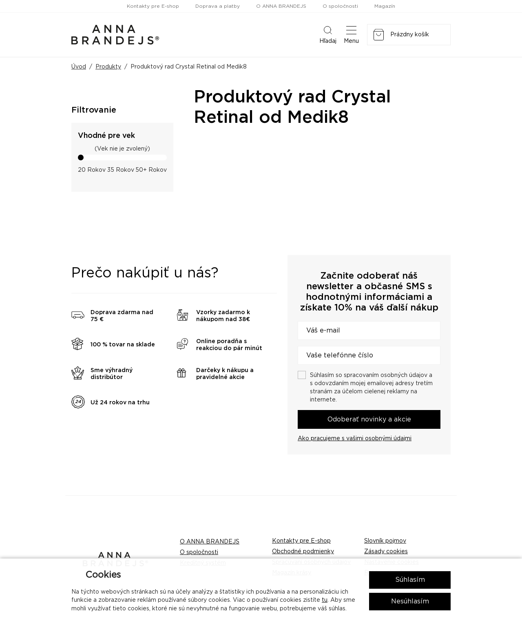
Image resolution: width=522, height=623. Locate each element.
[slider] (81, 157)
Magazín (384, 6)
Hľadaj (327, 34)
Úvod (78, 67)
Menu (351, 34)
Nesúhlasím (410, 601)
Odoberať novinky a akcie (369, 419)
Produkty (108, 67)
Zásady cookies (386, 551)
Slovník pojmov (385, 541)
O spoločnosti (340, 6)
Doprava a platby (217, 6)
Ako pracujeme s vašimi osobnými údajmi (354, 438)
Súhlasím (410, 579)
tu (324, 600)
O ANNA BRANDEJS (281, 6)
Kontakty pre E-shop (153, 6)
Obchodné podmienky (303, 551)
